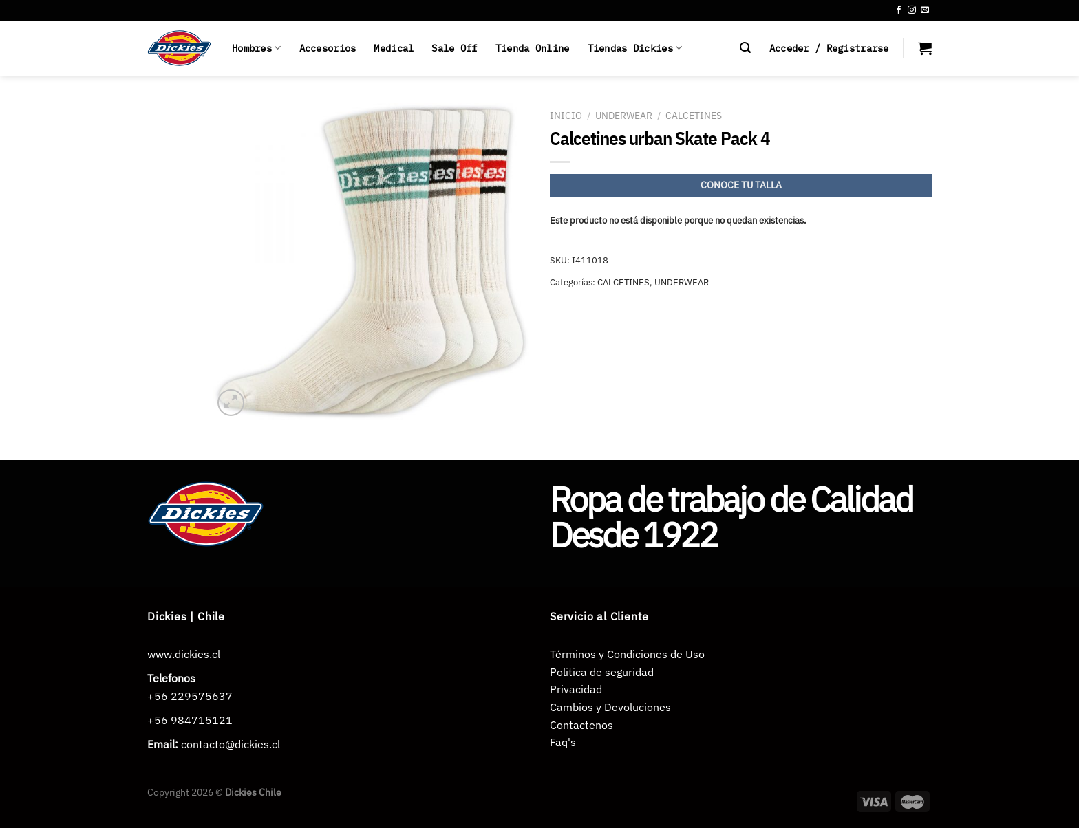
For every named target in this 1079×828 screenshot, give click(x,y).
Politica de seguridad (602, 672)
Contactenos (581, 725)
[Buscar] (745, 47)
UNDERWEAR (623, 115)
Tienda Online (532, 47)
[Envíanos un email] (925, 10)
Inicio (566, 115)
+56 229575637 (190, 696)
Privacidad (576, 689)
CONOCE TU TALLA (741, 185)
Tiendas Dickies (635, 48)
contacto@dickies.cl (230, 744)
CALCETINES (693, 115)
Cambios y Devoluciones (610, 707)
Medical (394, 47)
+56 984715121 (190, 720)
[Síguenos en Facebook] (899, 10)
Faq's (563, 742)
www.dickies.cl (183, 654)
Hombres (256, 48)
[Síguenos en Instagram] (912, 10)
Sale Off (454, 47)
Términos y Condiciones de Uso (627, 654)
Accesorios (327, 47)
